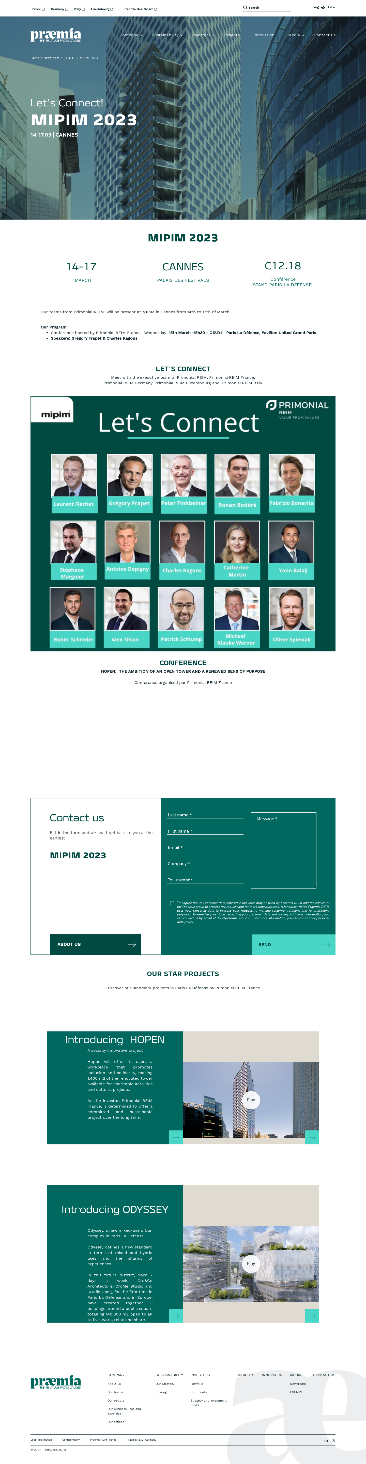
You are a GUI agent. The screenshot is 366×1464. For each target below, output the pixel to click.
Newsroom (51, 58)
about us (69, 944)
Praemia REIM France (103, 1439)
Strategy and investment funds (208, 1403)
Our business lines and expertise (124, 1411)
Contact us (325, 34)
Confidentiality (71, 1439)
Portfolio (196, 1384)
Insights (232, 34)
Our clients (198, 1392)
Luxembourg (100, 9)
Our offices (116, 1422)
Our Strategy (165, 1384)
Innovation (263, 34)
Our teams (115, 1392)
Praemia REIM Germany (141, 1439)
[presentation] (206, 941)
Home (34, 58)
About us (114, 1384)
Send (264, 944)
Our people (116, 1400)
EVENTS (70, 58)
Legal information (41, 1439)
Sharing (161, 1392)
